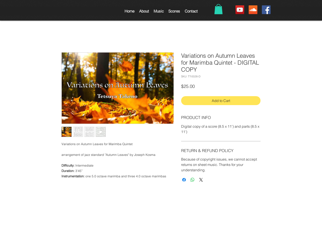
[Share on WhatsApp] (192, 179)
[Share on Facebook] (184, 179)
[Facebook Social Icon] (266, 9)
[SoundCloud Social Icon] (253, 9)
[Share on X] (201, 179)
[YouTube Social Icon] (239, 9)
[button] (144, 11)
